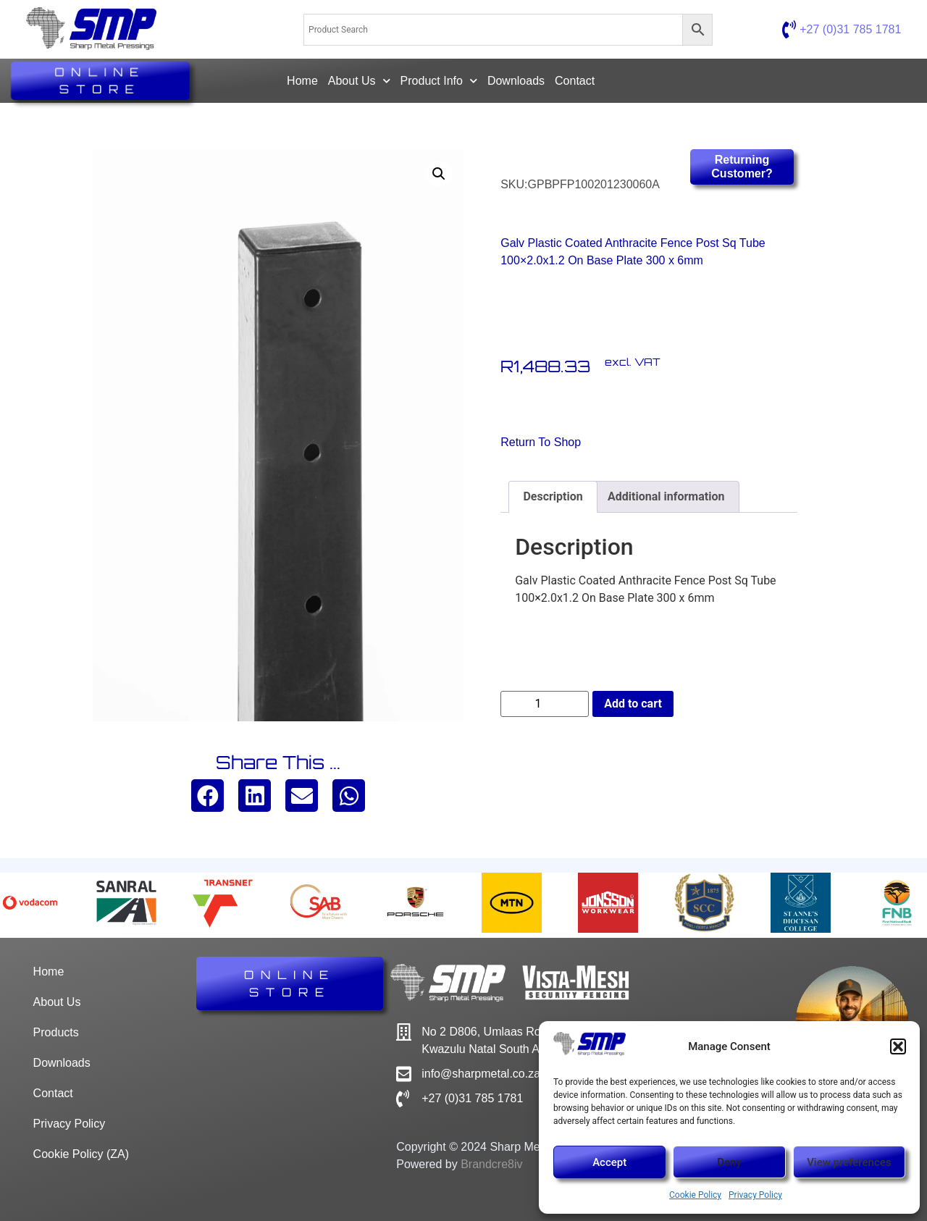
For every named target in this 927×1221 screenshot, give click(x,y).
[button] (898, 1046)
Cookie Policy (695, 1195)
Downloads (516, 81)
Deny (729, 1162)
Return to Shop (540, 442)
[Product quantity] (544, 704)
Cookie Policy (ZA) (81, 1154)
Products (56, 1032)
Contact (575, 81)
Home (302, 81)
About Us (359, 81)
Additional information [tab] (666, 496)
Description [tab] (552, 496)
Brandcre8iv (491, 1164)
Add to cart (633, 703)
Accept (609, 1162)
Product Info (438, 81)
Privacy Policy (755, 1195)
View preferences (849, 1162)
